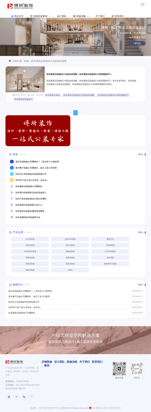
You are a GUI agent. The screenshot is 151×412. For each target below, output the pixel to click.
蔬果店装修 (70, 258)
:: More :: (70, 270)
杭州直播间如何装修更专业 (27, 217)
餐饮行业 (110, 239)
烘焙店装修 (30, 264)
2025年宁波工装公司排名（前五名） (32, 180)
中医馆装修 (110, 245)
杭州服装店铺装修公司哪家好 (28, 186)
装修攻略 (80, 16)
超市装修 (110, 258)
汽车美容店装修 (30, 251)
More (140, 154)
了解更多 (121, 43)
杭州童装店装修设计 (23, 99)
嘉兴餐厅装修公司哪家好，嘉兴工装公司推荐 (36, 168)
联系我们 (117, 16)
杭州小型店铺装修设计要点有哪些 (30, 199)
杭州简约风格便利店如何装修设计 (30, 192)
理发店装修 (30, 258)
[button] (73, 52)
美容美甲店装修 (110, 264)
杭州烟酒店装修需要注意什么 (28, 205)
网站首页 (16, 16)
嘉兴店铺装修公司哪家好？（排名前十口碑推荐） (38, 161)
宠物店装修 (70, 251)
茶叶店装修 (70, 245)
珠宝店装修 (30, 245)
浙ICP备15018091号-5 (48, 408)
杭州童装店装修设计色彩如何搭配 (78, 95)
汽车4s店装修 (110, 251)
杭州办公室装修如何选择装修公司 (30, 174)
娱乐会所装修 (70, 239)
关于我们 (100, 16)
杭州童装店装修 (52, 95)
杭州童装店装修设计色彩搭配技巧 (113, 95)
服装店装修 (30, 270)
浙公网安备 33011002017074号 (105, 408)
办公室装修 (30, 239)
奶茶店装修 (70, 264)
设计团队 (62, 16)
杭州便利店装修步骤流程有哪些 (29, 211)
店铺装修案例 (39, 16)
